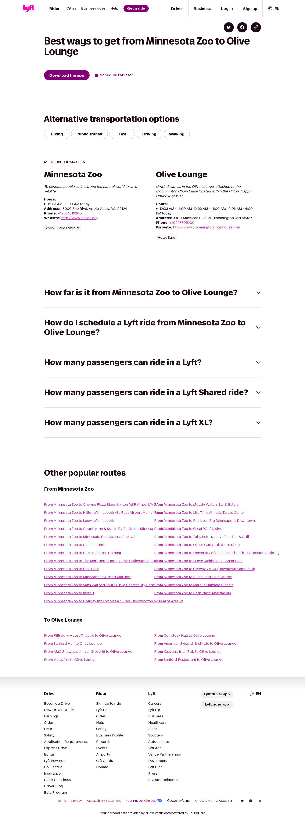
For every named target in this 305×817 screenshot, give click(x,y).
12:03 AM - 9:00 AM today (69, 204)
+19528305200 (181, 222)
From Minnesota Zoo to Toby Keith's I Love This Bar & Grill (201, 536)
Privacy (76, 801)
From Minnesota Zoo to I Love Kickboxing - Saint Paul (198, 560)
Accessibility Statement (104, 801)
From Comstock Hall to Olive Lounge (184, 635)
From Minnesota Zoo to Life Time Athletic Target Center (199, 512)
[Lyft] (29, 8)
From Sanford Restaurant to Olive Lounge (188, 659)
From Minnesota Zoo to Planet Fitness (75, 544)
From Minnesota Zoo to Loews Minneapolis (79, 520)
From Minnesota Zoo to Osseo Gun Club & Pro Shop (197, 544)
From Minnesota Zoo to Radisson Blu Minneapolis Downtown (204, 520)
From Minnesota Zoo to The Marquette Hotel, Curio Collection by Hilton (103, 560)
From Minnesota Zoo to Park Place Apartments (192, 593)
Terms (61, 801)
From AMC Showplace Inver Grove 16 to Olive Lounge (88, 651)
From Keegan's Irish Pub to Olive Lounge (187, 651)
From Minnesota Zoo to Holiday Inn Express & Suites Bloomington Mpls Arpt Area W (113, 601)
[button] (152, 292)
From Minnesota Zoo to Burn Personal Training (82, 552)
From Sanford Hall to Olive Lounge (73, 643)
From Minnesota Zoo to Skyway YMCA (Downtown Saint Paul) (204, 568)
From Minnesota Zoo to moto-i (69, 593)
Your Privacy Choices (144, 801)
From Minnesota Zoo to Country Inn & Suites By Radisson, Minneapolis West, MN (110, 528)
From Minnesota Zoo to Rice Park (71, 568)
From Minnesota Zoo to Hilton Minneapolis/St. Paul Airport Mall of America (106, 512)
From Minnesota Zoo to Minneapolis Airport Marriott (87, 577)
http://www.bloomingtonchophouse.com (206, 227)
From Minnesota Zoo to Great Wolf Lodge (188, 528)
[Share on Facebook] (242, 27)
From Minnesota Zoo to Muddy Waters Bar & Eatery (196, 504)
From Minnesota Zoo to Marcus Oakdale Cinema (193, 585)
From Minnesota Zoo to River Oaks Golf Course (193, 577)
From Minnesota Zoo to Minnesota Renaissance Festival (89, 536)
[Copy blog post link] (256, 27)
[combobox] (274, 8)
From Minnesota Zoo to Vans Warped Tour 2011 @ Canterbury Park (99, 585)
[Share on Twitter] (229, 27)
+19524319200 (70, 213)
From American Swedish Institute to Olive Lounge (195, 643)
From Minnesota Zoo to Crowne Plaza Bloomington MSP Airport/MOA (101, 504)
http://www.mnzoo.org (79, 218)
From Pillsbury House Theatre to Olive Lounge (82, 635)
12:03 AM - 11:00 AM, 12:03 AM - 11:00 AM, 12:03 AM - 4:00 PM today (204, 211)
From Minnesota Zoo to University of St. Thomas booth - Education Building (217, 552)
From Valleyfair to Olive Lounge (70, 659)
